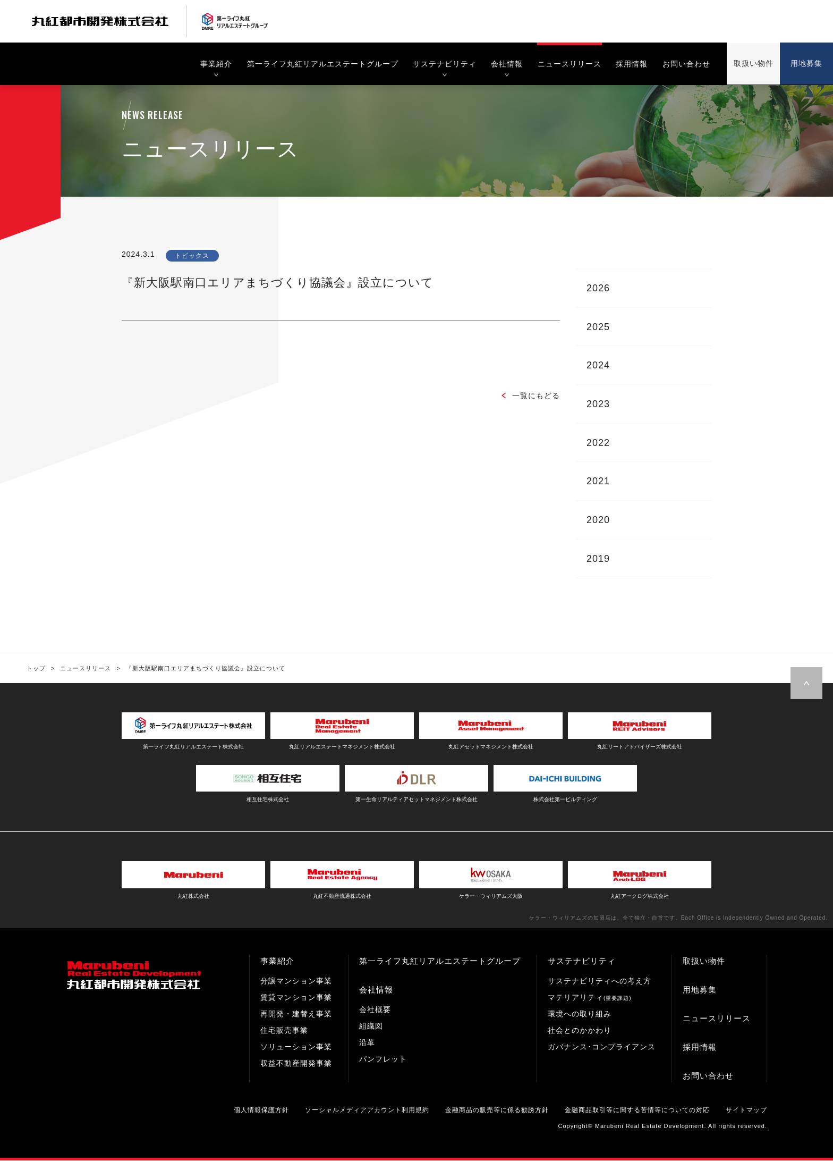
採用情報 (700, 1048)
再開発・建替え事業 (296, 1015)
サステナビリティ (582, 961)
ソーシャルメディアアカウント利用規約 (367, 1111)
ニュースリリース (717, 1019)
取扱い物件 (704, 961)
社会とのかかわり (579, 1031)
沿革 (367, 1043)
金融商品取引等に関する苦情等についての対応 (637, 1111)
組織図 (371, 1027)
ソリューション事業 (296, 1048)
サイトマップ (746, 1111)
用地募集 (700, 990)
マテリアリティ (590, 998)
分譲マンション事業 (296, 982)
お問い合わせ (708, 1076)
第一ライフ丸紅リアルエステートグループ (440, 961)
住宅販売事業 (284, 1031)
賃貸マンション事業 (296, 998)
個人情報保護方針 (261, 1111)
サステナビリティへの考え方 (599, 982)
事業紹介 (277, 961)
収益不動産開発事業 (296, 1064)
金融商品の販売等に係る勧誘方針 (497, 1111)
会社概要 (375, 1010)
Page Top (806, 685)
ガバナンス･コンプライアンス (602, 1048)
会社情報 (376, 990)
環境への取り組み (579, 1015)
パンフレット (383, 1060)
